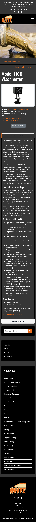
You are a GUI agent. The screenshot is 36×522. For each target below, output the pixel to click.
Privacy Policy (18, 513)
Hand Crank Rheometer (24, 67)
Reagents (8, 410)
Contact (18, 503)
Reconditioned (9, 457)
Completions (9, 398)
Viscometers (9, 453)
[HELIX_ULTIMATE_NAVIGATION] (32, 19)
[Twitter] (18, 12)
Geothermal (9, 402)
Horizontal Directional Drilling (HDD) (17, 422)
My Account (8, 349)
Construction (9, 434)
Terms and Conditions (18, 508)
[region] (18, 135)
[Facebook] (14, 12)
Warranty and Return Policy (18, 510)
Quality (18, 505)
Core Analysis (9, 390)
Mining (6, 430)
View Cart (8, 353)
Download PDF (18, 126)
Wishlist (7, 345)
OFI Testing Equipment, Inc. (18, 109)
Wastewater (9, 406)
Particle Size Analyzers (12, 465)
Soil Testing (8, 446)
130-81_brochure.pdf (11, 120)
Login (26, 9)
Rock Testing (9, 442)
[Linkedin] (21, 12)
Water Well (8, 426)
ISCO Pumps (9, 450)
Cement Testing (10, 386)
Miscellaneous (9, 469)
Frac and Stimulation (12, 394)
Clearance (8, 461)
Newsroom (11, 9)
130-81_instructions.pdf (12, 118)
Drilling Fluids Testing (12, 382)
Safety (6, 418)
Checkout (8, 357)
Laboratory (8, 414)
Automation (8, 378)
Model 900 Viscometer (11, 62)
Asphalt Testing (10, 438)
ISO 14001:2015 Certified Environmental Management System (21, 5)
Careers (19, 9)
